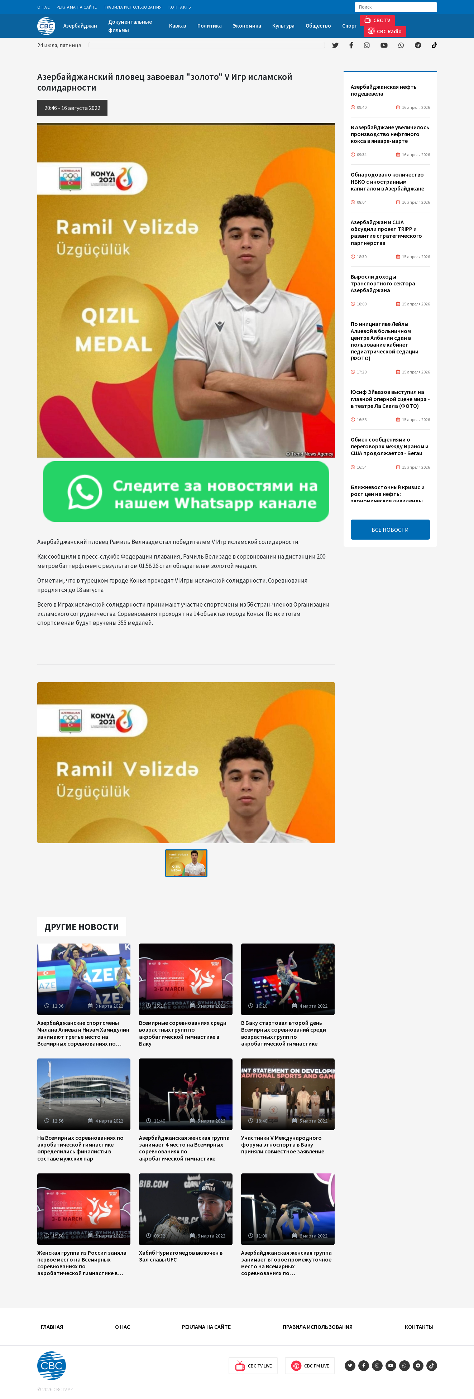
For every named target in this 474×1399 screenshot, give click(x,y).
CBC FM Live (310, 1365)
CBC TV (377, 20)
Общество (318, 25)
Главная (52, 1326)
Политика (209, 25)
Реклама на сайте (77, 7)
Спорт (349, 25)
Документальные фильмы (130, 25)
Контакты (180, 7)
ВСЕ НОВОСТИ (390, 529)
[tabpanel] (186, 863)
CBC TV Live (253, 1365)
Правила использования (133, 7)
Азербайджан (80, 25)
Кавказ (177, 25)
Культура (283, 25)
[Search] (396, 7)
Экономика (247, 25)
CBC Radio (385, 31)
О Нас (43, 7)
